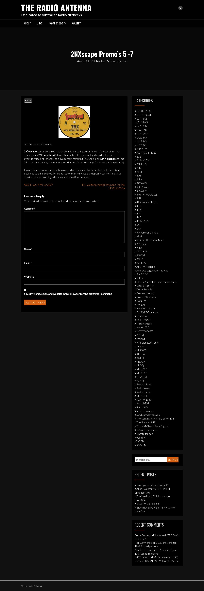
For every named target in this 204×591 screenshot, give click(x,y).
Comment (29, 208)
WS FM (140, 441)
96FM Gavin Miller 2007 (39, 184)
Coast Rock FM (144, 289)
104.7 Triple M (144, 114)
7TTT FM (141, 251)
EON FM (141, 300)
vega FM (141, 437)
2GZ (138, 156)
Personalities (143, 384)
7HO (139, 247)
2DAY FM (141, 148)
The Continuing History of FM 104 (155, 418)
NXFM (140, 380)
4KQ (139, 217)
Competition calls (146, 296)
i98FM (140, 334)
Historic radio (144, 323)
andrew (101, 60)
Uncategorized (144, 433)
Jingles (140, 346)
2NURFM (141, 164)
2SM (139, 167)
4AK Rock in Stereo (146, 202)
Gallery (76, 23)
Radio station (143, 391)
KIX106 (140, 354)
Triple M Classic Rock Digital (152, 426)
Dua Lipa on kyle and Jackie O (152, 484)
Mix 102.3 (141, 369)
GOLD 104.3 (143, 319)
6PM (139, 236)
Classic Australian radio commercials (156, 281)
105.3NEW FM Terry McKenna (161, 560)
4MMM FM (142, 221)
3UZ (138, 198)
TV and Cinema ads (146, 429)
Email (28, 262)
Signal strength (57, 23)
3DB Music (142, 186)
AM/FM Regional (146, 266)
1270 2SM (142, 126)
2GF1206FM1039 (146, 152)
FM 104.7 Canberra (147, 312)
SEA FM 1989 (143, 399)
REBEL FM (142, 395)
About (27, 23)
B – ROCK (142, 274)
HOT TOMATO (144, 331)
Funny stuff (142, 316)
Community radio (145, 293)
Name (28, 249)
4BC (138, 205)
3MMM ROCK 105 (146, 194)
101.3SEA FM (143, 110)
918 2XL (140, 255)
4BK (138, 209)
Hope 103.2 (142, 327)
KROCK (140, 361)
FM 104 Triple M (145, 308)
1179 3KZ (141, 118)
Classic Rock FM (145, 285)
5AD (139, 224)
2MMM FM (142, 160)
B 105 (139, 278)
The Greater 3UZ (145, 422)
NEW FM (141, 376)
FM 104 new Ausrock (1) (165, 557)
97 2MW (141, 262)
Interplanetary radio (147, 342)
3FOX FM (141, 190)
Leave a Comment (117, 60)
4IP (138, 213)
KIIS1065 (141, 350)
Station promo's (145, 410)
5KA (138, 228)
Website (29, 276)
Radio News (143, 388)
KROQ (140, 365)
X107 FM (141, 445)
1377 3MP (142, 133)
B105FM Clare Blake (147, 503)
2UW (139, 179)
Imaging (140, 338)
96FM (139, 259)
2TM (139, 171)
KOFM (140, 357)
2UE (138, 175)
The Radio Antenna (57, 7)
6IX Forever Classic (147, 232)
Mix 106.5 (141, 372)
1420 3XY (141, 137)
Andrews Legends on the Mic (152, 270)
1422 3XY (141, 141)
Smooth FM (142, 403)
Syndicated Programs (148, 414)
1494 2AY (141, 145)
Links (39, 23)
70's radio (141, 243)
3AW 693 (141, 183)
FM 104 (140, 304)
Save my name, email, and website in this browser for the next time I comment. (68, 293)
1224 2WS (142, 122)
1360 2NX (141, 129)
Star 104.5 (142, 407)
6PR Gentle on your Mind (150, 240)
